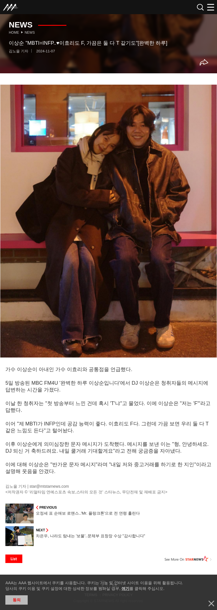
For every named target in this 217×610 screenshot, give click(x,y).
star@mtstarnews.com (49, 486)
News (30, 33)
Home (14, 33)
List (13, 559)
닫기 (211, 603)
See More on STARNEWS (188, 559)
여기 (125, 588)
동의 (17, 600)
